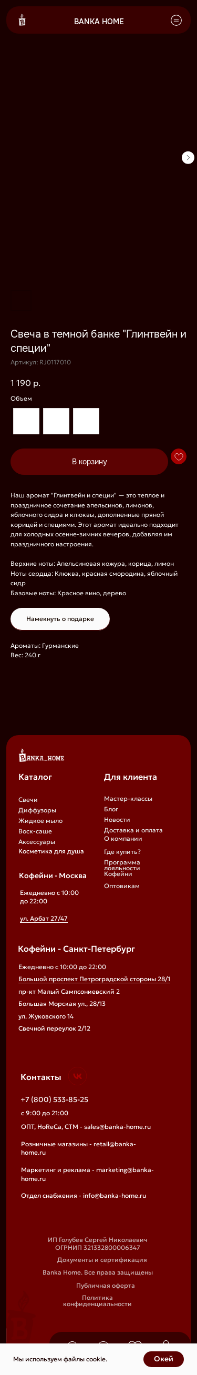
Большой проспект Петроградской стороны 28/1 (94, 979)
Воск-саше (35, 831)
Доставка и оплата (133, 830)
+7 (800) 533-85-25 (54, 1099)
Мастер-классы (128, 798)
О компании (123, 838)
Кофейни (118, 874)
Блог (111, 809)
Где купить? (122, 851)
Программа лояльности (122, 865)
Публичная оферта (105, 1285)
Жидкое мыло (40, 820)
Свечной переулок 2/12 (54, 1028)
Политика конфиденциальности (97, 1301)
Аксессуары (36, 842)
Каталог (35, 776)
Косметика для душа (51, 851)
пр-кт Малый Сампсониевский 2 (69, 991)
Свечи (28, 799)
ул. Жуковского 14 (46, 1016)
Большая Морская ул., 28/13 (62, 1003)
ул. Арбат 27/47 (44, 918)
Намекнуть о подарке (60, 619)
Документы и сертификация (102, 1260)
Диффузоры (37, 810)
